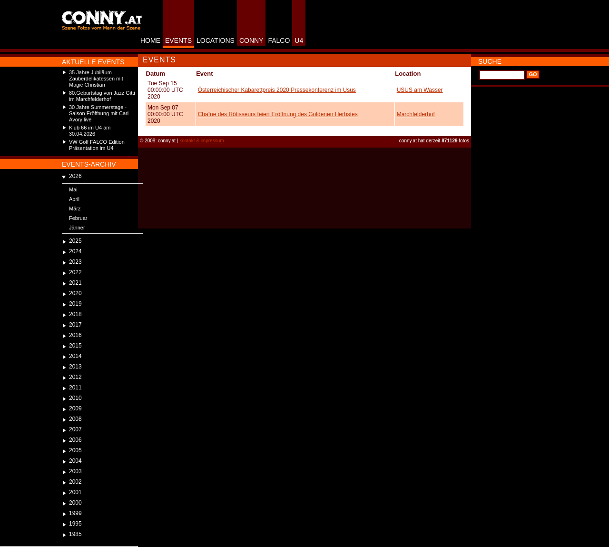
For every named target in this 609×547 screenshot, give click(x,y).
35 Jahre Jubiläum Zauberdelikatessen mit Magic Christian (96, 79)
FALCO (279, 40)
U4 (299, 40)
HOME (150, 40)
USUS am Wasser (420, 90)
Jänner (77, 227)
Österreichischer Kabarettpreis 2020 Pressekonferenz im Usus (277, 90)
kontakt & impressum (201, 140)
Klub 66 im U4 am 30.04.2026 (89, 131)
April (74, 199)
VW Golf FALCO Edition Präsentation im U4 (97, 145)
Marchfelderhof (416, 114)
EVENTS (178, 40)
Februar (78, 218)
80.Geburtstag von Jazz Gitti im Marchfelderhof (102, 96)
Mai (73, 189)
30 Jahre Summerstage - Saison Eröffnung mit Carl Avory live (98, 113)
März (74, 208)
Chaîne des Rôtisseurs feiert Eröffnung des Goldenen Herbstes (278, 114)
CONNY (251, 40)
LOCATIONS (215, 40)
